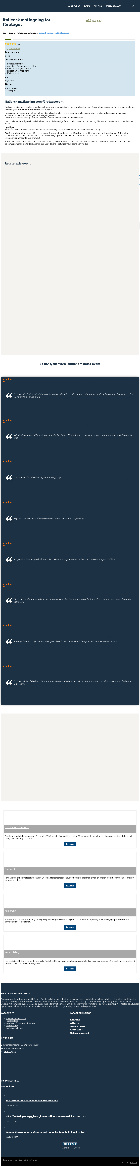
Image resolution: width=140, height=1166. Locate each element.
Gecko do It (133, 1162)
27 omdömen (13, 48)
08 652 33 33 (92, 20)
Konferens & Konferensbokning (20, 1022)
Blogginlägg (70, 1142)
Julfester (75, 1022)
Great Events (77, 1028)
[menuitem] (64, 1146)
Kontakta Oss (113, 6)
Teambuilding (12, 951)
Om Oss (98, 6)
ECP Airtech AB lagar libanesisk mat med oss (32, 1099)
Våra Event (74, 6)
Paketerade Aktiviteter (17, 826)
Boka (87, 6)
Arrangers (75, 1018)
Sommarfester (77, 1025)
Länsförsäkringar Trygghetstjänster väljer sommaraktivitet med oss (46, 1115)
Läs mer (70, 843)
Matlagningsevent (79, 1032)
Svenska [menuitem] (65, 1146)
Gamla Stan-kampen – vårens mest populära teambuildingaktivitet (45, 1131)
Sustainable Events (15, 1027)
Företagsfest (11, 868)
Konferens (10, 909)
